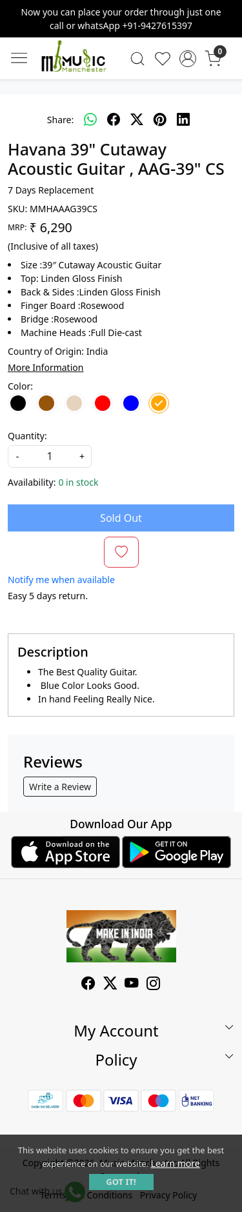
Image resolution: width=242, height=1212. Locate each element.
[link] (137, 58)
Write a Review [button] (60, 786)
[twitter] (136, 119)
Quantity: (27, 436)
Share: (60, 120)
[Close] (227, 15)
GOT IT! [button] (121, 1181)
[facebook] (113, 119)
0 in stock (78, 482)
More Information (45, 367)
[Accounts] (187, 58)
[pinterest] (160, 119)
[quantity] (50, 456)
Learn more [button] (175, 1163)
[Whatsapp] (90, 119)
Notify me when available (61, 579)
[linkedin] (183, 119)
